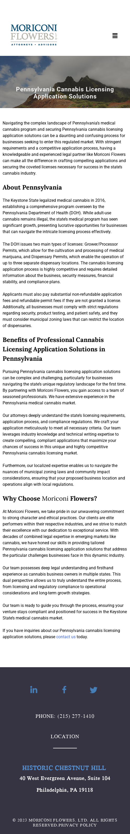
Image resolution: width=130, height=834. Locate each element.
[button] (115, 36)
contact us (66, 636)
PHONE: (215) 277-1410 (65, 716)
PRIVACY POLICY (78, 825)
